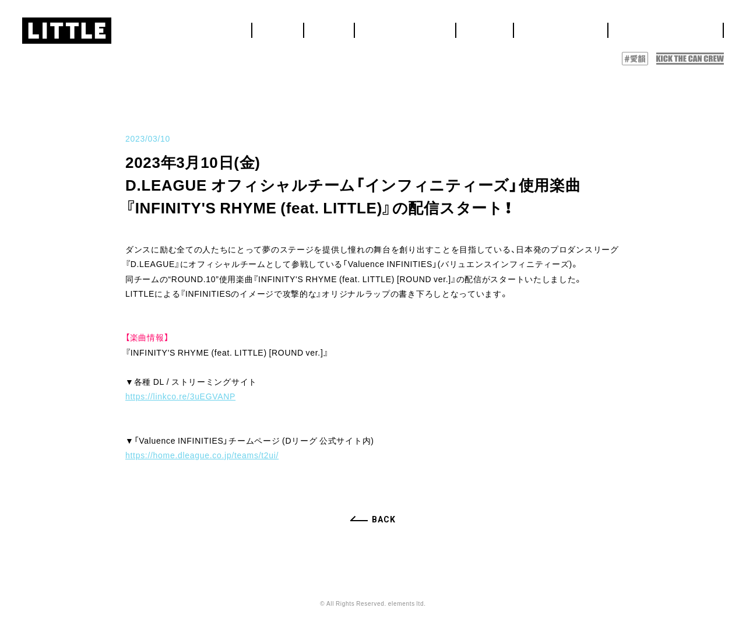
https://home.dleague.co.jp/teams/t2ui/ (202, 455)
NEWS (429, 26)
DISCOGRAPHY (680, 26)
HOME (390, 26)
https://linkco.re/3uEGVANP (180, 396)
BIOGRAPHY (602, 26)
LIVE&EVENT (487, 26)
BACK (384, 519)
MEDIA (545, 26)
